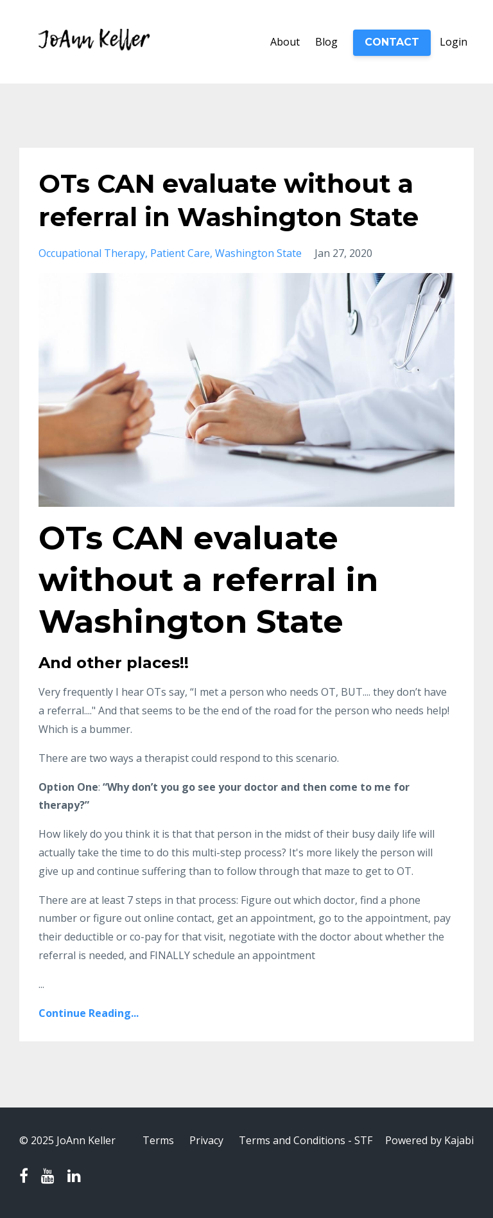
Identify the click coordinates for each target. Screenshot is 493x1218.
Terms (158, 1140)
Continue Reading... (89, 1013)
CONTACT (392, 42)
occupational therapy (92, 253)
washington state (258, 253)
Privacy (206, 1140)
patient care (180, 253)
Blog (326, 42)
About (285, 42)
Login (453, 42)
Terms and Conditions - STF (305, 1140)
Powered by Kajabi (429, 1140)
